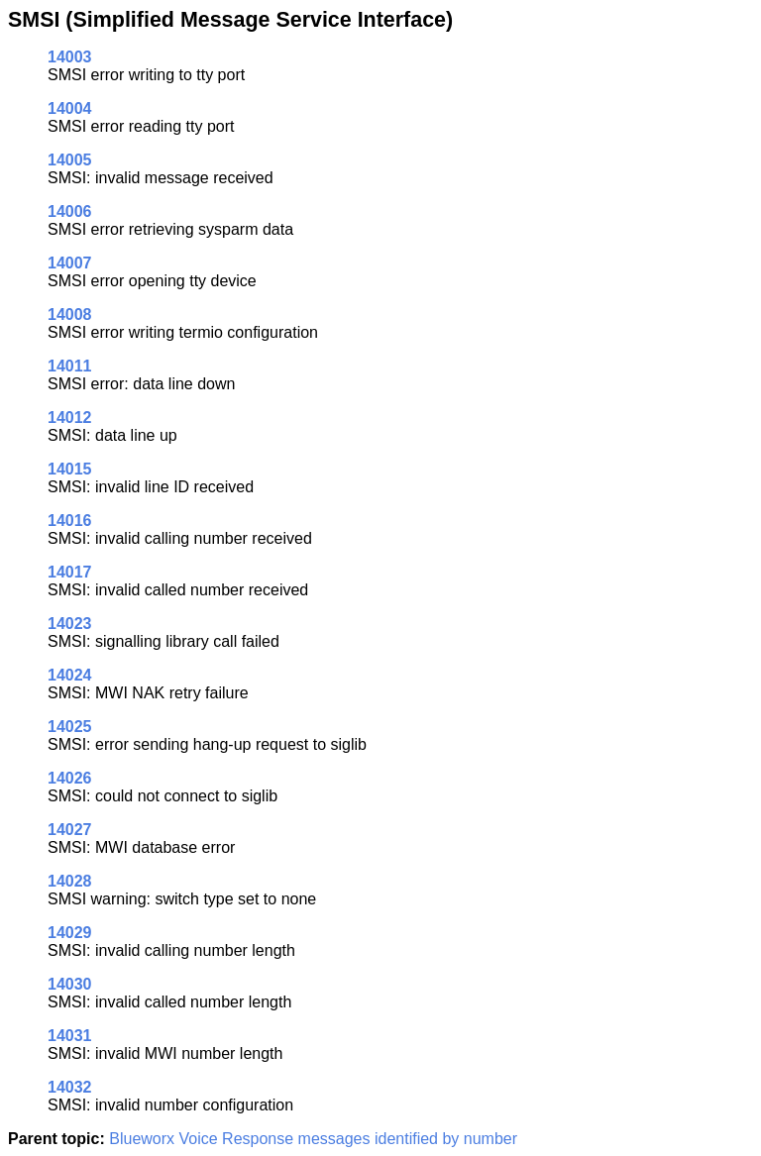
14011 (70, 366)
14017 (70, 572)
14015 (70, 469)
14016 (70, 520)
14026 (70, 778)
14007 (70, 263)
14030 (70, 984)
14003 (70, 57)
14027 (70, 829)
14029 (70, 932)
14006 (70, 211)
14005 (70, 160)
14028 (70, 881)
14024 (70, 675)
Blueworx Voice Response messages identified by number (313, 1138)
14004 (70, 108)
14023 (70, 623)
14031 (70, 1035)
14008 (70, 314)
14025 (70, 726)
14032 (70, 1087)
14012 (70, 417)
